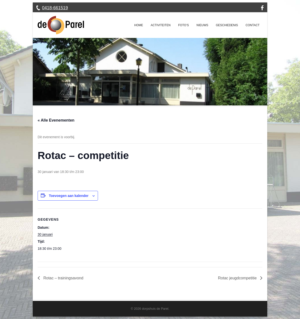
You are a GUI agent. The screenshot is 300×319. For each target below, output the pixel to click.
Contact (252, 25)
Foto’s (183, 25)
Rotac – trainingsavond (62, 278)
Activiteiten (161, 25)
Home (138, 25)
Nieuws (202, 25)
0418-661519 (55, 7)
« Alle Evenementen (56, 120)
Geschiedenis (227, 25)
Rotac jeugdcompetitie (238, 278)
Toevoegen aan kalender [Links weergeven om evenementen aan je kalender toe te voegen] (68, 196)
